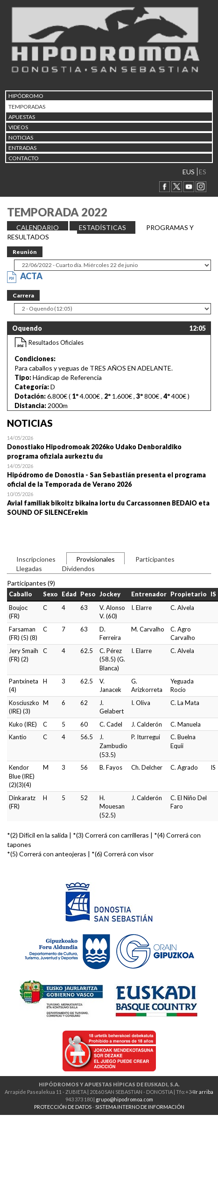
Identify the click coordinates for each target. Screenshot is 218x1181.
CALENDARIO (37, 227)
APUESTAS (21, 116)
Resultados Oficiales (56, 342)
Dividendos (78, 568)
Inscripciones (36, 559)
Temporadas (26, 106)
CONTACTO (23, 158)
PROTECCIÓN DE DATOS (62, 1107)
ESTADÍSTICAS (102, 227)
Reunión (25, 251)
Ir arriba (203, 1092)
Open (109, 447)
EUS (189, 172)
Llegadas (29, 568)
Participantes (155, 559)
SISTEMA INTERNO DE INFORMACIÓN (139, 1107)
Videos (18, 127)
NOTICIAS (20, 137)
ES (202, 172)
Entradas (22, 147)
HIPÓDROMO (25, 95)
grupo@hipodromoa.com (124, 1099)
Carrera (23, 295)
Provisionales (95, 559)
